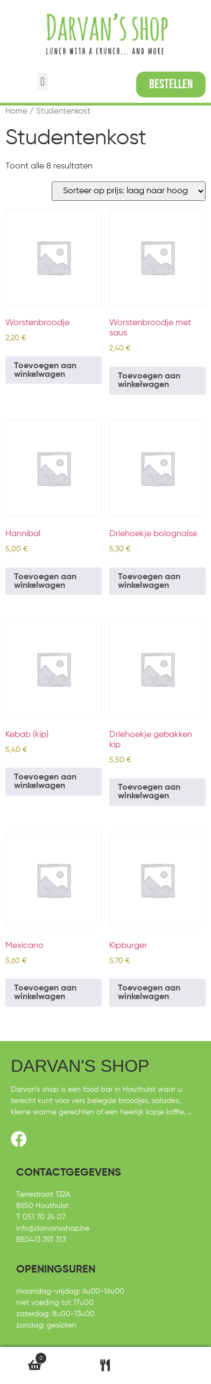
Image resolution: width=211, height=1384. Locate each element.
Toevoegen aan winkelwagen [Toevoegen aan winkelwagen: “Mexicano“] (45, 992)
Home (16, 111)
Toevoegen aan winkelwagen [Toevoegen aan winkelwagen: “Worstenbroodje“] (45, 370)
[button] (42, 81)
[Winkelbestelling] (129, 191)
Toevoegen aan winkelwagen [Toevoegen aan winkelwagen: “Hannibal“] (45, 581)
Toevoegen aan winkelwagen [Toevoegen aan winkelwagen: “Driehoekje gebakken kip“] (149, 791)
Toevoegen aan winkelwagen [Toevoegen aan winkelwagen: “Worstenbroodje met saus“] (149, 380)
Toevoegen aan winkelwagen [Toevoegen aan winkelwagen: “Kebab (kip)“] (45, 781)
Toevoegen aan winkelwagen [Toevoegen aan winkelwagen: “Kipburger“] (149, 992)
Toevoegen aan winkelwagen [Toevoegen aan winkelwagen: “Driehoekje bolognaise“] (149, 581)
